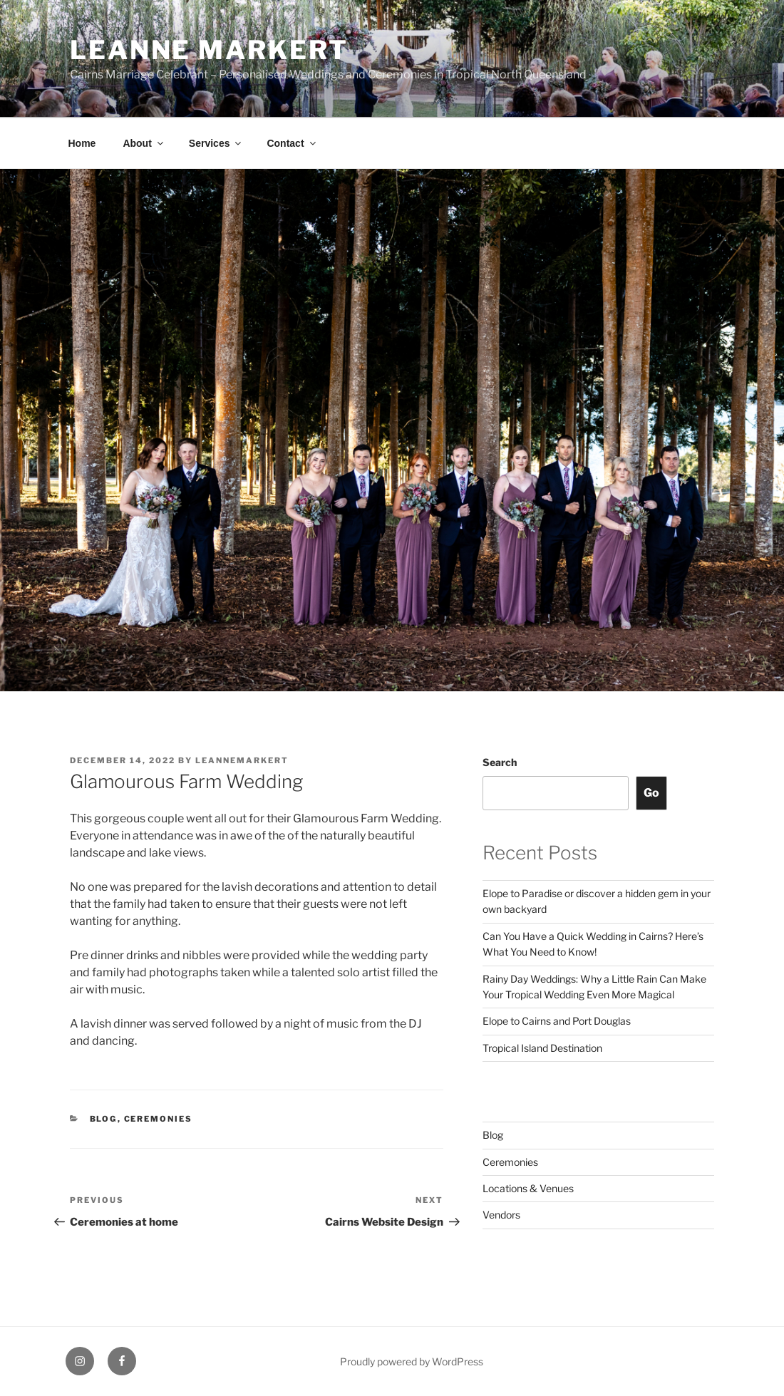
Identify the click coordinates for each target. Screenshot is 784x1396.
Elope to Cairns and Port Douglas (557, 1021)
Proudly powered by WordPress (411, 1361)
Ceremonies (158, 1119)
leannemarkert (242, 760)
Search (500, 762)
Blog (104, 1119)
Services (216, 143)
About (144, 143)
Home (82, 143)
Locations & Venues (528, 1188)
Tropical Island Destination (542, 1048)
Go (651, 793)
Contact (292, 143)
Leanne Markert (209, 50)
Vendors (501, 1215)
